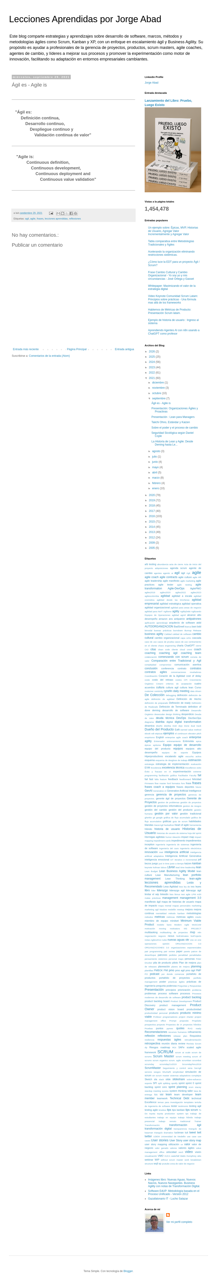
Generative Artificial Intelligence (184, 790)
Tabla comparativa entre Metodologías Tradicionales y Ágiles (171, 243)
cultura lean (186, 687)
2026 (152, 351)
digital (169, 722)
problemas (150, 993)
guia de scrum (180, 821)
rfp (146, 1047)
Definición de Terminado (173, 706)
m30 (199, 894)
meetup (180, 909)
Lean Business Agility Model (177, 871)
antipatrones (193, 618)
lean (198, 867)
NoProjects (196, 936)
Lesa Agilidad (170, 886)
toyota (152, 1113)
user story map (192, 1140)
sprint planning (177, 1087)
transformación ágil (185, 1125)
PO (146, 974)
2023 (152, 367)
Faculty (192, 775)
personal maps (176, 959)
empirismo (150, 737)
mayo (156, 467)
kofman (156, 867)
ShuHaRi (166, 1072)
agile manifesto (171, 580)
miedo (198, 917)
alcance (191, 615)
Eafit (177, 729)
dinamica (149, 725)
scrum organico (160, 1060)
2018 (152, 505)
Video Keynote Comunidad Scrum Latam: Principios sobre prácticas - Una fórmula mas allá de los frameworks (173, 299)
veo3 (180, 1152)
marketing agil (151, 909)
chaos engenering (167, 645)
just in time (164, 863)
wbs (199, 1156)
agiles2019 (150, 592)
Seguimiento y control (174, 1068)
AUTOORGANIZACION (159, 626)
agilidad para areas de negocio (186, 607)
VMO (160, 1155)
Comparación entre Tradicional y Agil (176, 660)
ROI (174, 1047)
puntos (159, 1028)
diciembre (158, 382)
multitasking (151, 932)
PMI (166, 970)
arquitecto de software (182, 622)
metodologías (193, 913)
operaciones (150, 943)
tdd (161, 1094)
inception (149, 844)
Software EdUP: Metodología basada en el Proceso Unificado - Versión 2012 (173, 1192)
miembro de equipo (156, 920)
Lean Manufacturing (167, 875)
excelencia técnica (173, 767)
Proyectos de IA (174, 1024)
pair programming (153, 951)
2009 (152, 542)
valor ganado (161, 1148)
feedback (173, 779)
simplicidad (178, 1072)
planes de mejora (180, 966)
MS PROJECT (192, 928)
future (198, 787)
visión (198, 1152)
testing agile (151, 1109)
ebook (148, 733)
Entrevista (188, 741)
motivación (150, 928)
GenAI (148, 790)
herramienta (195, 825)
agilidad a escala (182, 596)
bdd (199, 626)
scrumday (149, 1064)
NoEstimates (182, 936)
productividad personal (156, 1013)
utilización (173, 1144)
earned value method (191, 729)
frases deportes (185, 787)
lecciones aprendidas (56, 218)
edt (152, 733)
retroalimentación (192, 1040)
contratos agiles (156, 672)
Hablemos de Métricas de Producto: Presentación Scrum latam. (169, 311)
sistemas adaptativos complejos (185, 1075)
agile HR (197, 577)
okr (187, 939)
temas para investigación (170, 1102)
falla (157, 779)
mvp (192, 932)
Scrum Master (163, 1056)
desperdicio (187, 714)
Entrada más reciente (26, 349)
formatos (176, 783)
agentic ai (168, 573)
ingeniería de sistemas (177, 844)
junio (155, 461)
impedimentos (193, 840)
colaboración (151, 657)
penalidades (195, 955)
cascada (196, 637)
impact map (187, 837)
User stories (159, 1140)
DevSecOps (194, 718)
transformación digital (158, 1128)
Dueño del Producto (159, 729)
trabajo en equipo (166, 1117)
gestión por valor (166, 813)
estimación (194, 760)
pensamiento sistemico (156, 959)
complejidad (150, 664)
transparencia (180, 1129)
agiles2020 (165, 592)
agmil (183, 615)
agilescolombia (152, 596)
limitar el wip (152, 894)
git (154, 817)
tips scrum (192, 1109)
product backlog (191, 997)
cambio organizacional (167, 637)
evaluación (196, 764)
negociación (150, 936)
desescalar (159, 714)
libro (147, 890)
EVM (147, 767)
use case (191, 1136)
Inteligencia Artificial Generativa (183, 856)
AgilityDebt (185, 611)
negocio (162, 936)
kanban (196, 863)
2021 (152, 378)
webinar (149, 1159)
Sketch (148, 1079)
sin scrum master (160, 1075)
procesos (185, 993)
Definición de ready (180, 702)
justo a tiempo (177, 863)
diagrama (149, 722)
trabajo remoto (167, 1121)
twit (199, 1132)
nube (164, 940)
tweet (192, 1132)
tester (174, 1106)
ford (169, 783)
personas (190, 958)
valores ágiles (186, 1148)
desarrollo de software (175, 710)
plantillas (149, 970)
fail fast (149, 779)
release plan (180, 1036)
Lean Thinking (175, 878)
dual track (196, 726)
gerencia (149, 794)
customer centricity (154, 691)
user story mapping (156, 1144)
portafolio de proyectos (174, 977)
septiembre (159, 398)
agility (175, 611)
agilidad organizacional (157, 607)
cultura (160, 687)
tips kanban (178, 1109)
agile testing (184, 584)
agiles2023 (196, 592)
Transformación (152, 1125)
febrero (156, 483)
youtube (166, 1163)
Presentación (154, 989)
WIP (157, 1159)
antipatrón (179, 618)
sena (190, 1068)
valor (187, 1144)
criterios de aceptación (179, 683)
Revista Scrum (193, 1043)
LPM (193, 894)
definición (182, 695)
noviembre (158, 387)
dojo (180, 726)
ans (171, 618)
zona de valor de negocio (182, 1163)
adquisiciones (161, 568)
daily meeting (181, 691)
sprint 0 (190, 1083)
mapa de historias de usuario (178, 901)
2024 (152, 362)
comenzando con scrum (173, 656)
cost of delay (193, 676)
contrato (181, 668)
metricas (160, 916)
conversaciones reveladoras (186, 672)
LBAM (171, 867)
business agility (154, 634)
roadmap (165, 1047)
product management (172, 1005)
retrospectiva (152, 1043)
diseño (159, 726)
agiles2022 (180, 592)
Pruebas (149, 1028)
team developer (183, 1094)
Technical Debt (179, 1098)
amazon (163, 618)
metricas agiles (184, 917)
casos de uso (181, 642)
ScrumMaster (153, 1068)
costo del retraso (162, 679)
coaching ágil (168, 653)
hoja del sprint (194, 833)
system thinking (178, 1090)
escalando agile (174, 756)
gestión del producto (181, 809)
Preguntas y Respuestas (189, 986)
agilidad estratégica (170, 603)
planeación (164, 966)
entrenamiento (174, 741)
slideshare (178, 1079)
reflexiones (75, 218)
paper (179, 951)
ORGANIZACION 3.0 (188, 943)
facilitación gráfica (168, 775)
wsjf (156, 1163)
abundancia (162, 564)
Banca (188, 626)
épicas (148, 745)
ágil (183, 573)
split (160, 1083)
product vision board (170, 1009)
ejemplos (168, 733)
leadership (190, 867)
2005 (152, 547)
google (159, 817)
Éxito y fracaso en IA (158, 771)
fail (199, 775)
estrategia (149, 764)
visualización (151, 1156)
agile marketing (187, 581)
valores (173, 1148)
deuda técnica (165, 718)
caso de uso (151, 642)
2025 (152, 356)
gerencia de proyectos (171, 794)
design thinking (173, 714)
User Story (175, 1140)
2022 (152, 372)
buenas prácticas (163, 630)
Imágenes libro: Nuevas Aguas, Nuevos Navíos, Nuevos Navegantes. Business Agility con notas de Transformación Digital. (174, 1183)
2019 (152, 500)
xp (160, 1163)
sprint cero (161, 1087)
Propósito (196, 1020)
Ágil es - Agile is (161, 403)
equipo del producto (157, 748)
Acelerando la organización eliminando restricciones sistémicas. (171, 253)
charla (180, 645)
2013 (152, 532)
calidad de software (182, 634)
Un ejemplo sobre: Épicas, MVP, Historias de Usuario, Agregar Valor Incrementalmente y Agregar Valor (173, 231)
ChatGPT (189, 645)
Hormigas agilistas (155, 837)
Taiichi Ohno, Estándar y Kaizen (170, 422)
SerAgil (197, 1068)
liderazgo (162, 890)
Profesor (157, 1017)
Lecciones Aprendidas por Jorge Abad (85, 19)
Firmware (149, 783)
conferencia (167, 668)
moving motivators (169, 928)
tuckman (179, 1132)
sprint (181, 1083)
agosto (156, 451)
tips (169, 1109)
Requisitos (195, 1035)
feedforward (185, 779)
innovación (151, 852)
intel (161, 852)
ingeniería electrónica (190, 848)
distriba (167, 726)
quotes (180, 1028)
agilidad (165, 596)
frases (40, 218)
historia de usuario (167, 829)
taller (190, 1090)
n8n (199, 932)
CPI (185, 680)
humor (168, 837)
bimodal (148, 630)
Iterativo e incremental (186, 859)
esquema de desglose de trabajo (171, 760)
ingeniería (160, 844)
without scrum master (172, 1160)
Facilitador (183, 775)
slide (168, 1079)
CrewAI (159, 683)
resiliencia (149, 1040)
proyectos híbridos (192, 1024)
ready (198, 1028)
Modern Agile (181, 924)
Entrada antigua (124, 349)
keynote (148, 867)
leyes (198, 886)
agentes (158, 573)
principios (171, 989)
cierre (198, 645)
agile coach (152, 577)
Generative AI (159, 791)
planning (196, 966)
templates (188, 1102)
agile (32, 218)
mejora (189, 909)
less (181, 886)
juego (155, 863)
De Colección (155, 695)
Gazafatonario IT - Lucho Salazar (168, 1198)
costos (178, 680)
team (169, 1094)
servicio (148, 1072)
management (170, 897)
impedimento (178, 840)
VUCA (167, 1156)
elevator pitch (194, 733)
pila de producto (162, 962)
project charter (186, 1017)
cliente (175, 649)
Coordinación (151, 676)
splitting (166, 1083)
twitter (148, 1136)
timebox (162, 1110)
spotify (174, 1083)
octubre (157, 393)
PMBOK (158, 970)
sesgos (157, 1072)
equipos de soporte (175, 752)
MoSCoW (196, 924)
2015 (152, 521)
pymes (170, 1028)
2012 (152, 537)
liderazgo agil (177, 890)
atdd (198, 622)
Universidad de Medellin (173, 1136)
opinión (166, 943)
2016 (152, 516)
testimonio (183, 1106)
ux (182, 1144)
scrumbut (196, 1060)
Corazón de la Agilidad (172, 676)
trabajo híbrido (185, 1117)
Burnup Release (192, 630)
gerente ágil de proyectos (171, 798)
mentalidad (161, 913)
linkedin (164, 894)
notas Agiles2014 (153, 940)
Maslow (163, 909)
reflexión (150, 1035)
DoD (174, 726)
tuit (186, 1132)
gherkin (148, 817)
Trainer (197, 1121)
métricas (171, 917)
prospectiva (150, 1024)
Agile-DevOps (176, 588)
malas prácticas (153, 898)
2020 (152, 495)
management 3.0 (190, 897)
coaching (150, 653)
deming (156, 710)
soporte (148, 1083)
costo (147, 680)
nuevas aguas (175, 939)
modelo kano (164, 924)
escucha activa (193, 756)
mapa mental (164, 905)
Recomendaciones (156, 1032)
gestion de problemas (168, 802)
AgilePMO (195, 588)
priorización (184, 989)
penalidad (183, 955)
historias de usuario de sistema (172, 833)
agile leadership (153, 580)
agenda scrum (178, 568)
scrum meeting (183, 1056)
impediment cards (162, 840)
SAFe (181, 1047)
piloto (175, 962)
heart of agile (182, 825)
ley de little (189, 886)
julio (155, 456)
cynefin (168, 691)
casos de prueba (166, 642)
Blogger (128, 1271)
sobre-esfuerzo (194, 1079)
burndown (178, 630)
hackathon (169, 825)
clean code (164, 649)
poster (162, 981)
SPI (155, 1083)
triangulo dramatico (163, 1132)
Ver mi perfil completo (179, 1222)
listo (171, 894)
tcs (156, 1094)
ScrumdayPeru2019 (191, 1064)
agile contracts (168, 577)
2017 (152, 511)
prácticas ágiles (176, 982)
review (181, 1043)
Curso (198, 687)
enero (156, 488)
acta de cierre (176, 564)
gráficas (167, 821)
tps (187, 1113)
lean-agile (195, 878)
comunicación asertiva (188, 664)
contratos (195, 668)
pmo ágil (190, 970)
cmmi (189, 649)
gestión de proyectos (190, 802)
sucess (165, 1091)
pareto (187, 951)
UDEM (156, 1136)
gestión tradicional (190, 813)
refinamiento (194, 1032)
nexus (171, 936)
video (189, 1152)
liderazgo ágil (193, 890)
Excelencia (156, 767)
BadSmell (179, 626)
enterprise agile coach (176, 737)
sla (155, 1079)
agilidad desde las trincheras (173, 600)
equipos (178, 748)
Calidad (168, 634)
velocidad (171, 1152)
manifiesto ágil (152, 901)
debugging (171, 695)
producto (174, 1013)
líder (153, 890)
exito (199, 767)
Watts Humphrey (188, 1156)
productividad (194, 1009)
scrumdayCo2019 (168, 1064)
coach (197, 649)
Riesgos (153, 1047)
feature (163, 779)
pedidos (173, 955)
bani (194, 626)
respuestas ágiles (169, 1039)
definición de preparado (156, 703)
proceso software (168, 993)
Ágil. (188, 573)
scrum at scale (182, 1052)
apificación (150, 623)
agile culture (185, 577)
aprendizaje (162, 623)
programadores (170, 1017)
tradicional (185, 1121)
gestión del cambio (156, 809)
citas (153, 649)
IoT (172, 859)
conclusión (151, 668)
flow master (160, 783)
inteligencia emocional (157, 859)
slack (161, 1079)
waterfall (175, 1156)
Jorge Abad (151, 82)
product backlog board (157, 1001)
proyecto (161, 1024)
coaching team (191, 653)
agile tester (165, 584)
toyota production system (170, 1113)
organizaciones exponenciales (186, 947)
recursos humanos (177, 1032)
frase (188, 783)
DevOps (181, 718)
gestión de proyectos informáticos (163, 806)
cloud (182, 649)
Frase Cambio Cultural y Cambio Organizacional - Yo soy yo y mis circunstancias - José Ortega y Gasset (171, 275)
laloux (164, 867)
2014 (152, 526)
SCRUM (165, 1051)
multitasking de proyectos (174, 932)
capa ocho (186, 638)
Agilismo (167, 611)
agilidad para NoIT (154, 611)
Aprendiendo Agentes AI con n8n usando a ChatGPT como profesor (174, 332)
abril (155, 472)
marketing (196, 905)
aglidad (175, 615)
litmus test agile (182, 894)
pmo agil (180, 970)
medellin (172, 909)
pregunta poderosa (166, 985)
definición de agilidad (162, 699)
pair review (169, 951)
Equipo (167, 745)
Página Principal (77, 349)
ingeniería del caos (169, 848)
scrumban (186, 1060)
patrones (162, 955)
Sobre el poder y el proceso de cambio (174, 427)
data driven (195, 691)
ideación (176, 837)
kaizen (187, 863)
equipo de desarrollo (187, 745)
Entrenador (159, 741)
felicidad (196, 779)
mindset (174, 920)
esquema (150, 760)
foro (183, 783)
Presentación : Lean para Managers (173, 417)
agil (27, 218)
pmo (171, 970)
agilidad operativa (191, 603)
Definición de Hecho (189, 699)
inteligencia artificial (177, 852)
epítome (157, 745)
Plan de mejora (187, 962)
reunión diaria (169, 1043)
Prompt (172, 1020)
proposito (184, 1020)
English (160, 737)
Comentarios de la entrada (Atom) (49, 355)
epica (198, 741)
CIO (147, 649)
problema (196, 990)
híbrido (148, 829)
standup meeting (153, 1091)
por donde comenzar (173, 974)
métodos (149, 917)
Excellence (190, 767)
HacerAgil (158, 825)
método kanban (176, 913)
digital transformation (188, 721)
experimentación (182, 771)
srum (191, 1087)
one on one (195, 940)
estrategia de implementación (172, 764)
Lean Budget (151, 871)
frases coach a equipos (160, 786)
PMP (198, 970)
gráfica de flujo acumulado (177, 817)
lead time (180, 867)
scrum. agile (175, 1060)
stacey (198, 1087)
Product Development (181, 1001)
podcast (154, 974)
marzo (156, 477)
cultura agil (172, 687)
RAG (190, 1028)
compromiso (165, 664)
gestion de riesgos (192, 806)
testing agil (195, 1106)
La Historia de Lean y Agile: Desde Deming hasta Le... (172, 443)
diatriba (160, 721)
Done (186, 726)
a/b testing (150, 564)
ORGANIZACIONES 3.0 (157, 947)
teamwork (162, 1098)
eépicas (159, 733)
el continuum (181, 733)
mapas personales (181, 905)
